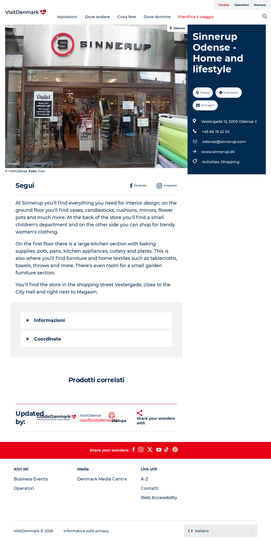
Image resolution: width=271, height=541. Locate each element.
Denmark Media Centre (102, 479)
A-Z (144, 479)
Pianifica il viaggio (196, 16)
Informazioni (45, 320)
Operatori (241, 5)
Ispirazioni (67, 16)
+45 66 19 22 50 (215, 131)
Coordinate (43, 339)
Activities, (211, 162)
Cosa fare (127, 16)
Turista (224, 5)
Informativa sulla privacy (86, 531)
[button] (119, 417)
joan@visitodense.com (99, 420)
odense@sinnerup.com (224, 141)
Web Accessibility (159, 497)
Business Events (31, 479)
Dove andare (97, 16)
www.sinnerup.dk (218, 151)
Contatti (149, 488)
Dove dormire (157, 16)
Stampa (260, 5)
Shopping (230, 162)
